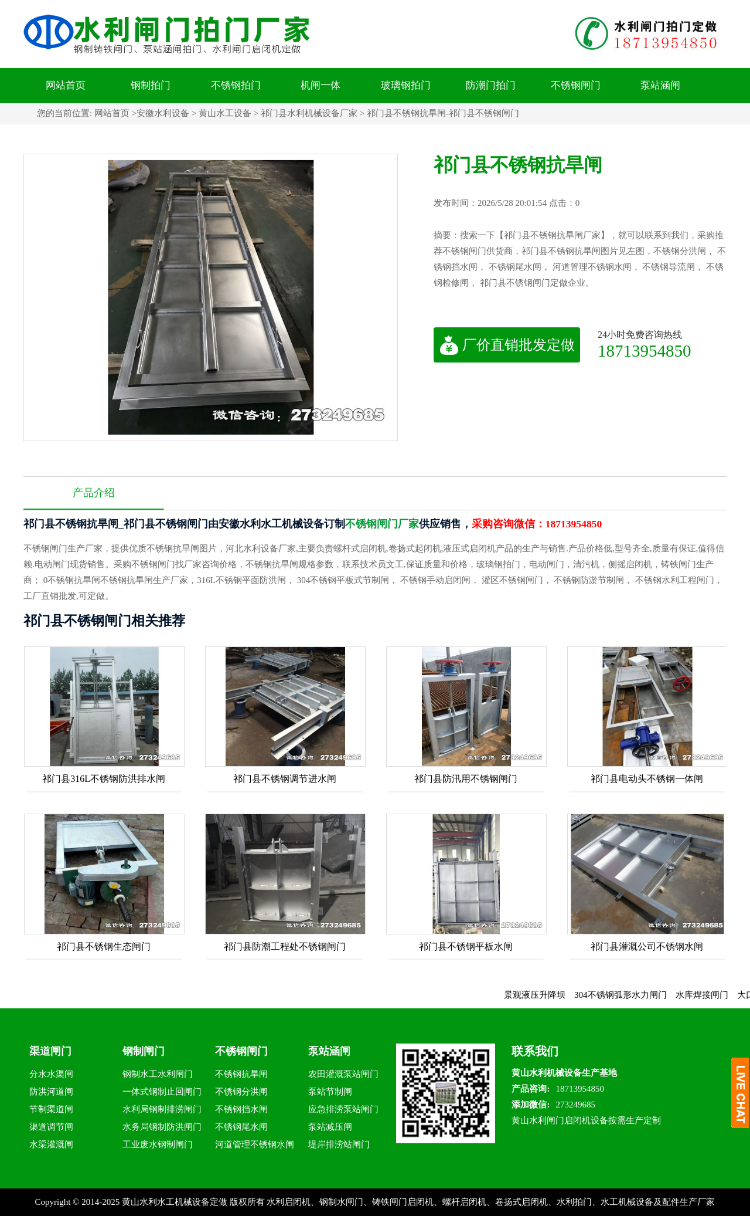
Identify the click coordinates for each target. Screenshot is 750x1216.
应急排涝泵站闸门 (343, 1109)
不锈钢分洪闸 (241, 1091)
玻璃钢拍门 (406, 85)
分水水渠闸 (51, 1074)
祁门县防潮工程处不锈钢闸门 (285, 946)
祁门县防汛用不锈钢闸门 (465, 779)
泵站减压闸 (330, 1127)
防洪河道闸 (51, 1091)
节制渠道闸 (51, 1109)
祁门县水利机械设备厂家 (309, 113)
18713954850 (644, 350)
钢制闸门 (143, 1051)
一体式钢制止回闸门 (162, 1091)
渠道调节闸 (51, 1127)
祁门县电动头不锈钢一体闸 (647, 779)
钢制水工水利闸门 (157, 1074)
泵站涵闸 (660, 85)
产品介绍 (94, 493)
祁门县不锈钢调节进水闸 (284, 779)
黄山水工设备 (225, 113)
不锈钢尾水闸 (241, 1127)
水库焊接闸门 (707, 995)
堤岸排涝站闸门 (339, 1144)
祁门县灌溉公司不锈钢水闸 (647, 946)
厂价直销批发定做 (507, 345)
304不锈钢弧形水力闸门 (627, 995)
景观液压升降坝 (541, 995)
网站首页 (66, 85)
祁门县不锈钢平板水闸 (466, 946)
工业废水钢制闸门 (157, 1144)
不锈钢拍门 (236, 85)
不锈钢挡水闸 (241, 1109)
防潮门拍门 (491, 85)
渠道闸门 (50, 1051)
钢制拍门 (151, 85)
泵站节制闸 (330, 1091)
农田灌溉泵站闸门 (343, 1074)
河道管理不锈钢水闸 (254, 1144)
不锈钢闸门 (576, 85)
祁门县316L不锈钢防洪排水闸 (103, 779)
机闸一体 (320, 85)
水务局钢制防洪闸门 (162, 1127)
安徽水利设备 (163, 113)
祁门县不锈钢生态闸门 (104, 946)
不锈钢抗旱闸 (241, 1074)
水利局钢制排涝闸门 (162, 1109)
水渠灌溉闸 (51, 1144)
